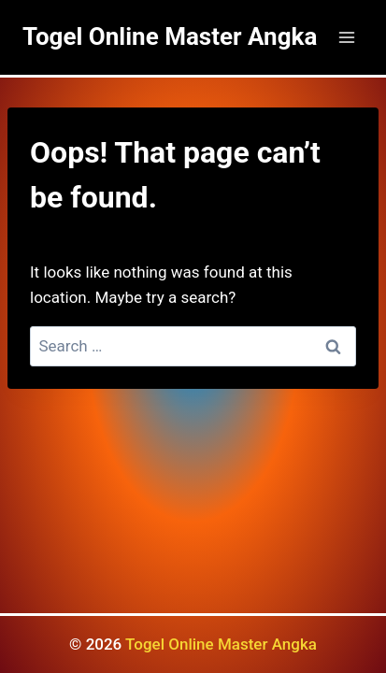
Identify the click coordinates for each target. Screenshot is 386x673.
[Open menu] (346, 36)
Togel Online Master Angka (221, 644)
